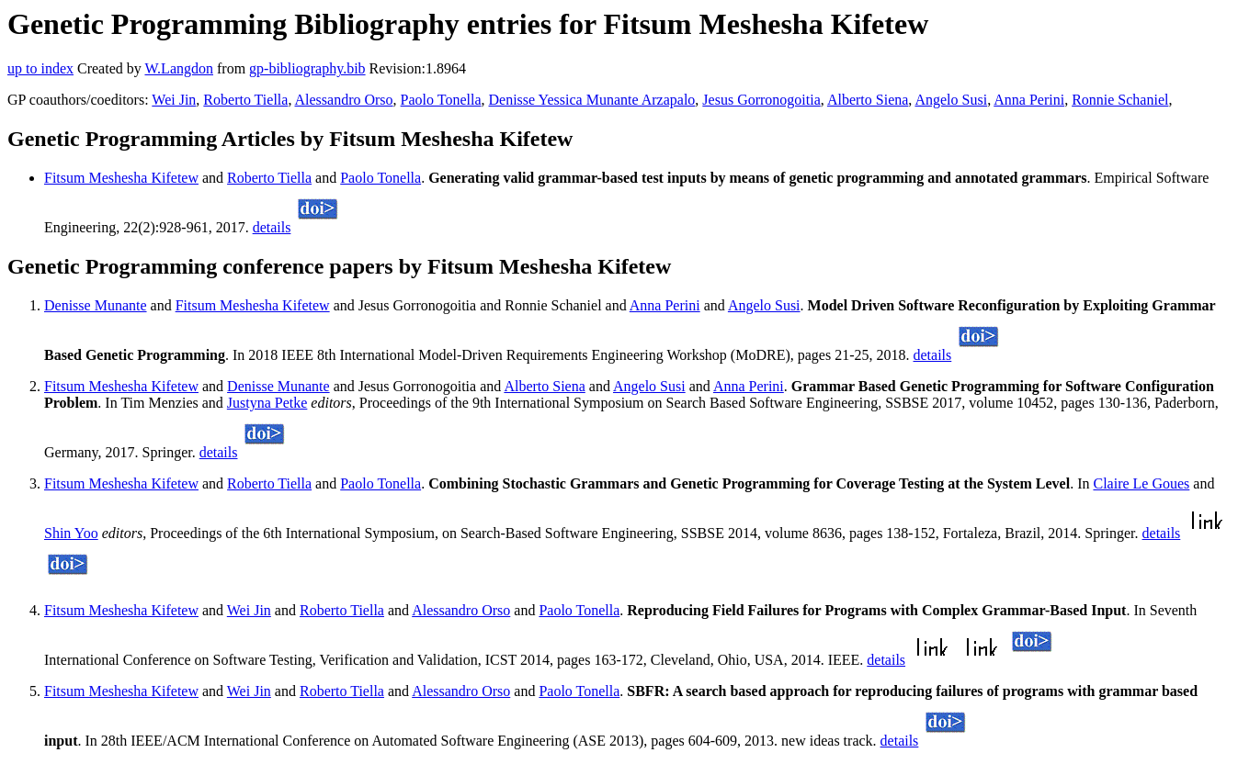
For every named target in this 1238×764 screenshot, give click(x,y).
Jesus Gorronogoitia (761, 99)
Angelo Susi (950, 99)
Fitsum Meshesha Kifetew (121, 177)
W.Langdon (178, 68)
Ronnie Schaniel (1120, 99)
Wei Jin (174, 99)
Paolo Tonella (441, 99)
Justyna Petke (267, 402)
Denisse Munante (95, 305)
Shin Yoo (71, 533)
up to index (40, 68)
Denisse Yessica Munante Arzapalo (592, 99)
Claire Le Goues (1141, 483)
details (272, 227)
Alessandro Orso (344, 99)
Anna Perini (1029, 99)
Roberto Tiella (245, 99)
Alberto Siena (867, 99)
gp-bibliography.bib (307, 68)
